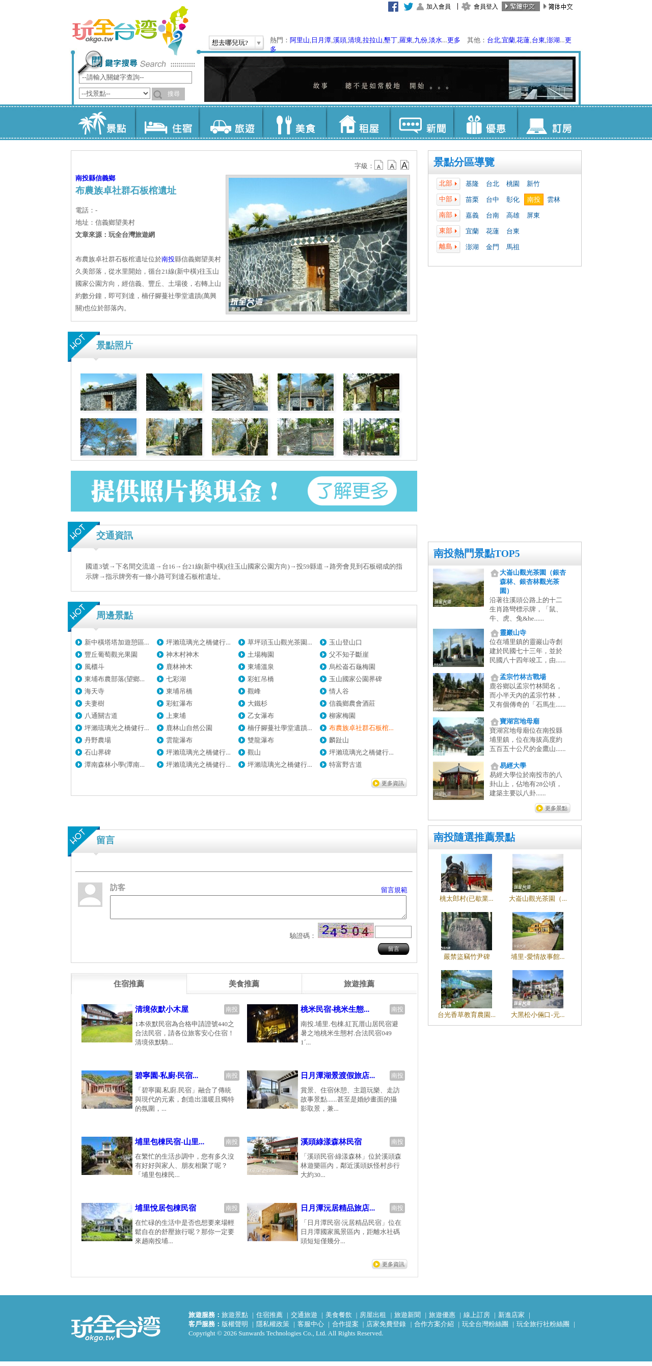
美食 (294, 122)
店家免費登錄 (386, 1328)
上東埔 (176, 715)
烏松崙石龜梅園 (352, 667)
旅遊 (230, 122)
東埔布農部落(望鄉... (115, 679)
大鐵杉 (257, 703)
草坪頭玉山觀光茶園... (280, 642)
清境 (354, 40)
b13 (392, 165)
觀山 (254, 752)
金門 (492, 247)
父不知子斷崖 (349, 654)
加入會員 (438, 6)
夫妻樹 (94, 703)
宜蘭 (508, 40)
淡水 (435, 40)
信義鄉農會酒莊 (352, 703)
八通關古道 (101, 715)
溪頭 (339, 40)
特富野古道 (345, 764)
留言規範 (394, 890)
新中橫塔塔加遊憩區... (117, 642)
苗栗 (472, 199)
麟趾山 (339, 740)
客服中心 (310, 1328)
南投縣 (85, 178)
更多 (453, 40)
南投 (533, 199)
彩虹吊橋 (261, 679)
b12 (379, 165)
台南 (492, 215)
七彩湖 (176, 679)
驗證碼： (303, 940)
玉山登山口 (345, 642)
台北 (493, 40)
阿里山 (300, 40)
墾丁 (390, 40)
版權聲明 (235, 1328)
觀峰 (254, 691)
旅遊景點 (235, 1319)
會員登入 (486, 6)
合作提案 (345, 1328)
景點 (103, 122)
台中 (492, 199)
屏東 (533, 215)
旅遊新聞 (407, 1319)
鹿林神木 (179, 667)
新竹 (533, 184)
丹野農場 (98, 740)
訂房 (549, 122)
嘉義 (472, 215)
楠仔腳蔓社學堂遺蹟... (280, 728)
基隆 (472, 184)
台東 (538, 40)
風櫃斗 (94, 667)
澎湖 (553, 40)
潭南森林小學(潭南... (115, 764)
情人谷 (339, 691)
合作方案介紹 (434, 1328)
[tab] (128, 988)
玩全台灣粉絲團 (485, 1328)
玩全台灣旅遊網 (129, 30)
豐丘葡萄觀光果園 (111, 654)
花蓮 (523, 40)
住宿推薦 (269, 1319)
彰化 (513, 199)
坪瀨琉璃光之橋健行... (198, 642)
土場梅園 (261, 654)
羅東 (406, 40)
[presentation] (128, 988)
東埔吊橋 (179, 691)
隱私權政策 (272, 1328)
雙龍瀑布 (261, 740)
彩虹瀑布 (179, 703)
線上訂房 (477, 1319)
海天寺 (94, 691)
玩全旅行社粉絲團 (543, 1328)
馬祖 (513, 247)
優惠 (485, 122)
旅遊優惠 (442, 1319)
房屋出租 (373, 1319)
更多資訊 (393, 783)
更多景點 (556, 808)
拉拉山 (373, 40)
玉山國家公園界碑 (355, 679)
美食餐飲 (338, 1319)
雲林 (553, 199)
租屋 (358, 122)
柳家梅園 (342, 715)
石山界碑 (98, 752)
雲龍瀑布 (179, 740)
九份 (420, 40)
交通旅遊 (304, 1319)
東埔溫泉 (261, 667)
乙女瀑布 (261, 715)
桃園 (513, 184)
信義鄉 (105, 178)
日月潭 (321, 40)
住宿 (167, 122)
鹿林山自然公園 (189, 728)
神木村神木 (182, 654)
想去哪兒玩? (230, 42)
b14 (405, 165)
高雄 (513, 215)
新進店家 (511, 1319)
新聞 (421, 122)
